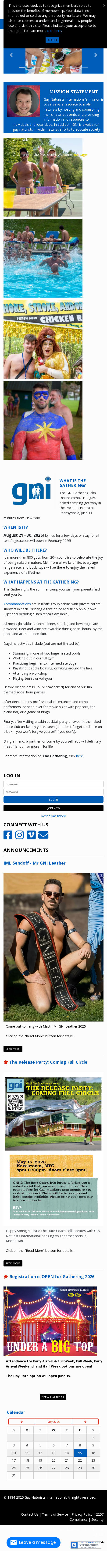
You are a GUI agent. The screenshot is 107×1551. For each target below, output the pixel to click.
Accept (52, 40)
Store (27, 1529)
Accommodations (17, 604)
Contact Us (29, 1514)
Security (97, 1519)
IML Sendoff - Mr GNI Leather (35, 863)
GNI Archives (55, 1529)
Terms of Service (55, 1514)
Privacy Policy (82, 1514)
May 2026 (53, 1421)
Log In (53, 799)
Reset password (53, 816)
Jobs (39, 1529)
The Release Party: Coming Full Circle (48, 1062)
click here (54, 30)
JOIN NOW (53, 808)
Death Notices (80, 1529)
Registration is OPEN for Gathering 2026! (52, 1276)
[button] (11, 55)
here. (80, 756)
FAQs (15, 1529)
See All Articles (53, 1397)
